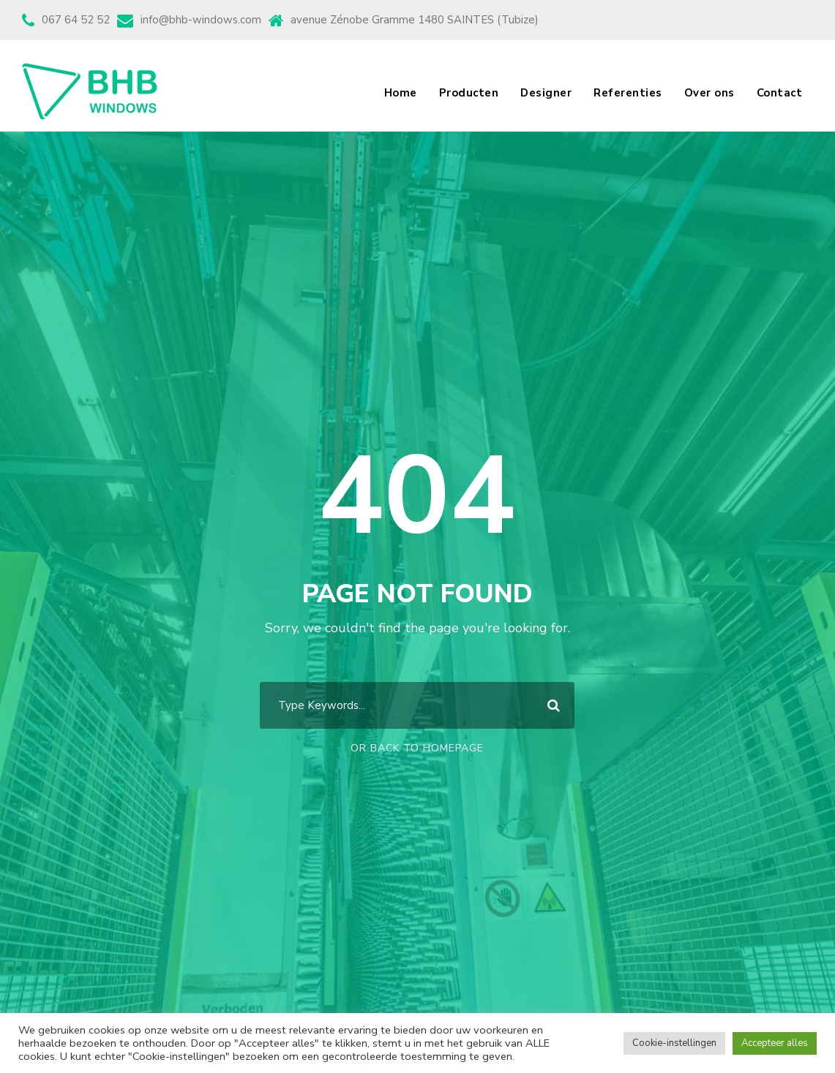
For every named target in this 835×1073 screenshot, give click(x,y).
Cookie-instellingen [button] (674, 1043)
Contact (780, 93)
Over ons (709, 93)
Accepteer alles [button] (774, 1043)
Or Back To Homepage (417, 748)
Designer (546, 93)
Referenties (628, 93)
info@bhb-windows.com (201, 19)
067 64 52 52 (76, 19)
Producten (469, 93)
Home (400, 93)
